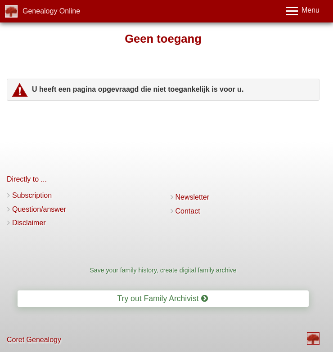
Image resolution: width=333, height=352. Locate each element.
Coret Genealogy (34, 339)
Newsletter (193, 197)
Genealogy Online (51, 11)
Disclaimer (29, 223)
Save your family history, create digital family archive (163, 270)
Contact (188, 211)
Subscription (32, 195)
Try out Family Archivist (162, 298)
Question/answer (39, 209)
